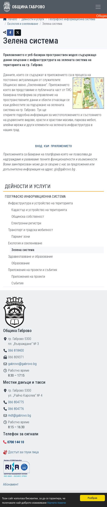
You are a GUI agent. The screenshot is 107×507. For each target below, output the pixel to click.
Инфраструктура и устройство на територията (40, 203)
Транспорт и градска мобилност (30, 230)
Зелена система (22, 250)
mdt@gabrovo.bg (19, 415)
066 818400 (16, 350)
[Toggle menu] (98, 7)
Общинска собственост (27, 217)
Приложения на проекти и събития (32, 270)
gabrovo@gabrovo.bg (22, 364)
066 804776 (16, 409)
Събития (17, 283)
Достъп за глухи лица (23, 452)
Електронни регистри (26, 223)
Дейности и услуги (33, 19)
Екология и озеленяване (22, 24)
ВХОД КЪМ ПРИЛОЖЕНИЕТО (53, 146)
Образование (20, 263)
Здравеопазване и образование (30, 256)
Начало (10, 19)
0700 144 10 (15, 442)
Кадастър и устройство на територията (39, 210)
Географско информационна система (71, 19)
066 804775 (16, 402)
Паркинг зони (20, 237)
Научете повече (56, 503)
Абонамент (10, 484)
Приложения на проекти (28, 276)
